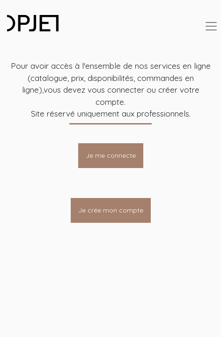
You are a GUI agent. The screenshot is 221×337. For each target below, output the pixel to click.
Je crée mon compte (110, 210)
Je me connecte (111, 155)
